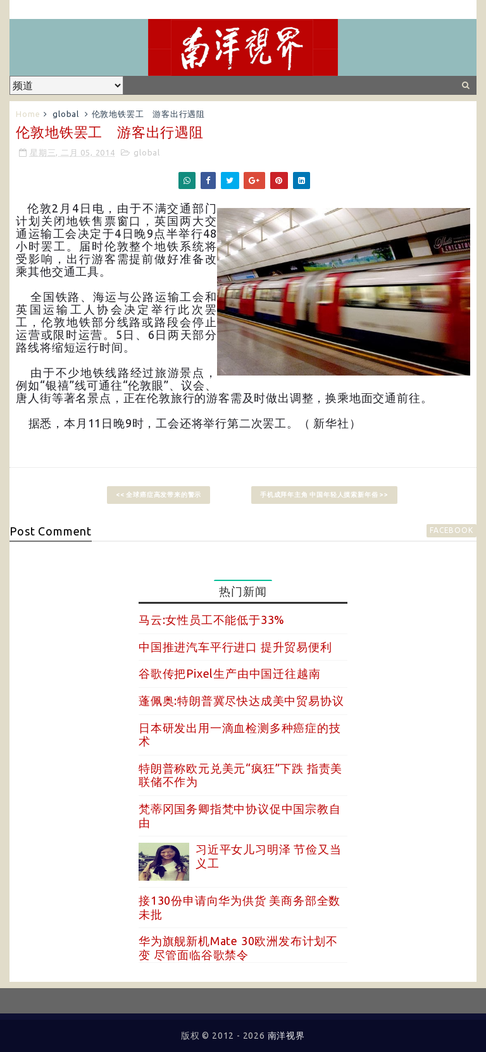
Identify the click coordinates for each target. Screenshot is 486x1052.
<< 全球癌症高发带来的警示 (158, 494)
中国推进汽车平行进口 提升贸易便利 (235, 646)
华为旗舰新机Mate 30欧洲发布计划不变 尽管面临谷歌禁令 (238, 947)
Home (28, 113)
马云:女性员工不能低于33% (212, 619)
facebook (451, 530)
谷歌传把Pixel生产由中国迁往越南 (229, 673)
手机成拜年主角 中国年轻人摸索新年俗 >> (324, 494)
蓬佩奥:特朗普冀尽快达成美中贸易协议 (241, 700)
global (66, 113)
